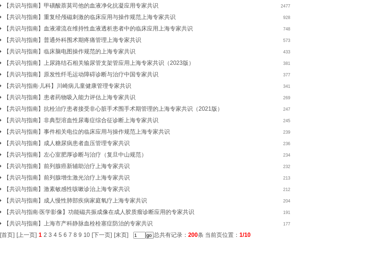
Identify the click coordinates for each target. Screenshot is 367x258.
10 (87, 235)
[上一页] (26, 235)
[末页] (121, 235)
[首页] (7, 235)
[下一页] (102, 235)
